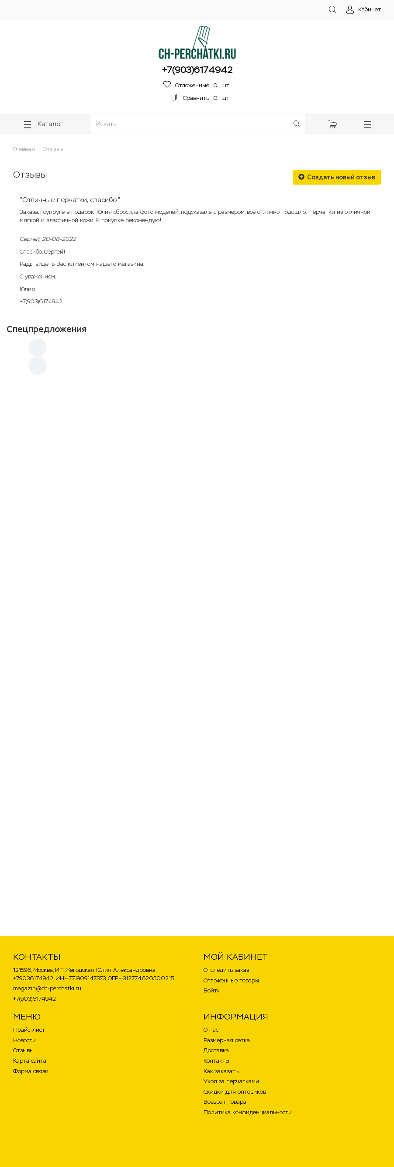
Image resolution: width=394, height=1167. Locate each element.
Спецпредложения (46, 329)
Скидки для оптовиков (235, 1091)
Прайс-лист (29, 1029)
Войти (212, 990)
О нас (211, 1029)
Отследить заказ (226, 970)
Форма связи (30, 1071)
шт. (197, 85)
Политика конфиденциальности (248, 1112)
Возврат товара (225, 1101)
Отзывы (53, 149)
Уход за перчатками (231, 1081)
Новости (24, 1040)
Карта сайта (29, 1060)
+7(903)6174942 (197, 70)
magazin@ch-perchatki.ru (47, 988)
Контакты (216, 1060)
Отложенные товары (231, 980)
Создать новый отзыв (336, 177)
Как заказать (221, 1071)
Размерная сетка (227, 1040)
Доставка (216, 1050)
